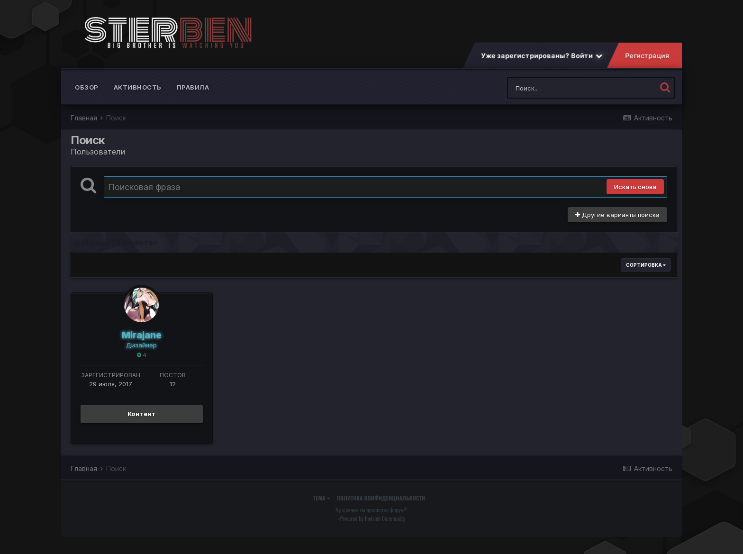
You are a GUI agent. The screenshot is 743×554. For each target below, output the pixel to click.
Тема (321, 505)
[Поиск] (564, 95)
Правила (193, 95)
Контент (141, 421)
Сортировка (646, 272)
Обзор (87, 95)
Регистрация (647, 63)
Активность (138, 95)
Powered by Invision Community (373, 526)
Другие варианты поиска (617, 222)
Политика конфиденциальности (381, 505)
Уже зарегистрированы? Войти (541, 63)
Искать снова (635, 194)
